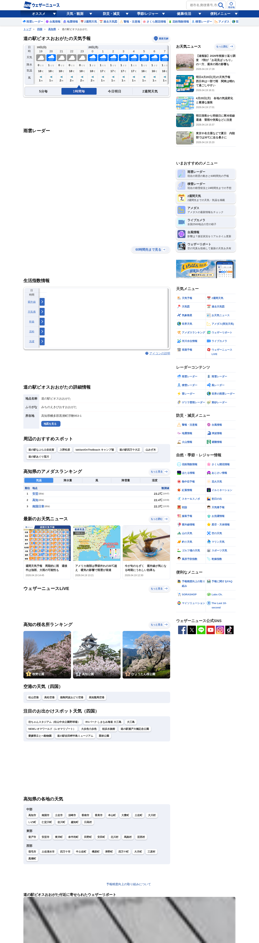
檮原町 (96, 851)
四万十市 (65, 851)
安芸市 (45, 836)
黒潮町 (32, 858)
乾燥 (32, 321)
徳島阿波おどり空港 (71, 697)
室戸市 (32, 836)
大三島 (131, 721)
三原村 (151, 851)
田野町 (88, 836)
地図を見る (50, 423)
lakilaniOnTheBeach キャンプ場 (95, 449)
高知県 (52, 29)
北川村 (114, 836)
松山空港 (33, 697)
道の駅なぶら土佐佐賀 (41, 449)
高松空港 (49, 697)
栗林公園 (104, 735)
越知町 (75, 822)
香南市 (85, 815)
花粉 (32, 331)
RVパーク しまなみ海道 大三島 (103, 721)
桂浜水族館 (108, 728)
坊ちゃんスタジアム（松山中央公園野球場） (54, 721)
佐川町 (61, 822)
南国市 (45, 815)
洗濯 (32, 341)
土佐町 (138, 815)
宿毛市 (32, 851)
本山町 (112, 815)
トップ (27, 29)
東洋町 (59, 836)
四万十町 (123, 851)
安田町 (101, 836)
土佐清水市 (48, 851)
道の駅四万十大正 (129, 449)
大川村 (152, 815)
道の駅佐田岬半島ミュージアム (75, 735)
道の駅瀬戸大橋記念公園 (135, 728)
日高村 (88, 822)
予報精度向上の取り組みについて (128, 884)
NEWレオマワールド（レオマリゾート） (52, 728)
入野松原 (65, 449)
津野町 (109, 851)
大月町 (138, 851)
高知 (35, 500)
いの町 (32, 822)
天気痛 (32, 311)
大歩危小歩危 (89, 728)
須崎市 (72, 815)
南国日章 (38, 506)
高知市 (32, 815)
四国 (39, 29)
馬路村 (128, 836)
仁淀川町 (47, 822)
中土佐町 (81, 851)
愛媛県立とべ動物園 (40, 735)
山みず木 (151, 449)
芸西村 (141, 836)
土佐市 (59, 815)
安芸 (35, 493)
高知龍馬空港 (96, 697)
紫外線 (32, 302)
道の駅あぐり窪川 (38, 456)
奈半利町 (73, 836)
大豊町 (125, 815)
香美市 (99, 815)
